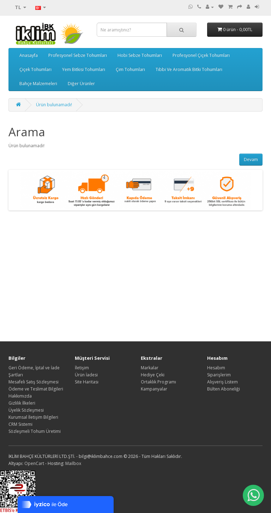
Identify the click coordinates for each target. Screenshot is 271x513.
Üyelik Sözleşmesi (26, 410)
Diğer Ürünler (81, 83)
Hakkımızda (20, 396)
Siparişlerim (219, 375)
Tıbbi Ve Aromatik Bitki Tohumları (189, 69)
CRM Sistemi (20, 424)
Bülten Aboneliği (223, 389)
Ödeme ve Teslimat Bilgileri (35, 389)
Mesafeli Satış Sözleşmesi (33, 382)
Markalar (149, 368)
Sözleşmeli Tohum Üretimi (34, 431)
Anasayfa (28, 55)
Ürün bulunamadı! (54, 105)
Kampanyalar (154, 389)
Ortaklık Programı (158, 382)
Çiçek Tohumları (35, 69)
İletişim (82, 368)
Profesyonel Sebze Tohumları (77, 55)
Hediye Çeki (152, 375)
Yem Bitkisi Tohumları (83, 69)
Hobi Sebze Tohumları (140, 55)
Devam (251, 159)
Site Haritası (86, 382)
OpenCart (34, 463)
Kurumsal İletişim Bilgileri (33, 417)
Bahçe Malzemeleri (38, 83)
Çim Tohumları (130, 69)
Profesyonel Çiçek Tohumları (201, 55)
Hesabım (216, 368)
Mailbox (73, 463)
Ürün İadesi (86, 375)
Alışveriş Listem (222, 382)
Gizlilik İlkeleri (21, 403)
